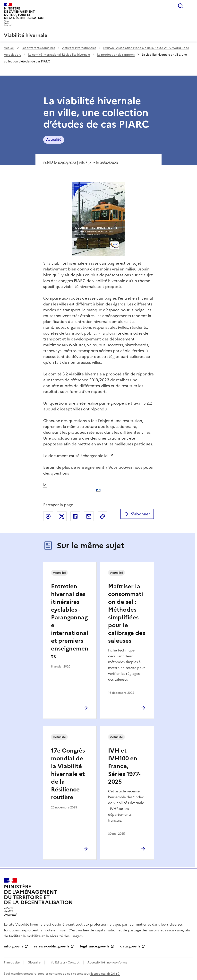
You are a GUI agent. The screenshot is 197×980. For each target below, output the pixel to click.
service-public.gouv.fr (51, 946)
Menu (190, 6)
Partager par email (89, 516)
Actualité (53, 139)
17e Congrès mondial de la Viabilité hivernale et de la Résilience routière (68, 774)
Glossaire (34, 962)
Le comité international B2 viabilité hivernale (59, 54)
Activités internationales (79, 48)
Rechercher (180, 6)
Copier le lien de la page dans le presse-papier (102, 516)
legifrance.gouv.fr (95, 946)
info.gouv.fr (13, 946)
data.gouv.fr (130, 946)
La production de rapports (116, 54)
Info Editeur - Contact (64, 962)
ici (106, 456)
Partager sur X (62, 516)
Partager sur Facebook (48, 516)
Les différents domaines (38, 48)
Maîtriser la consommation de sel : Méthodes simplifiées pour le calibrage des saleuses (126, 613)
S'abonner (137, 514)
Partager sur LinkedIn (75, 516)
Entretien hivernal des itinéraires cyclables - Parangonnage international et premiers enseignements (69, 621)
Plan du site (12, 962)
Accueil (9, 48)
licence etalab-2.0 (102, 973)
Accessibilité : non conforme (107, 962)
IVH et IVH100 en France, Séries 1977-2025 (124, 766)
